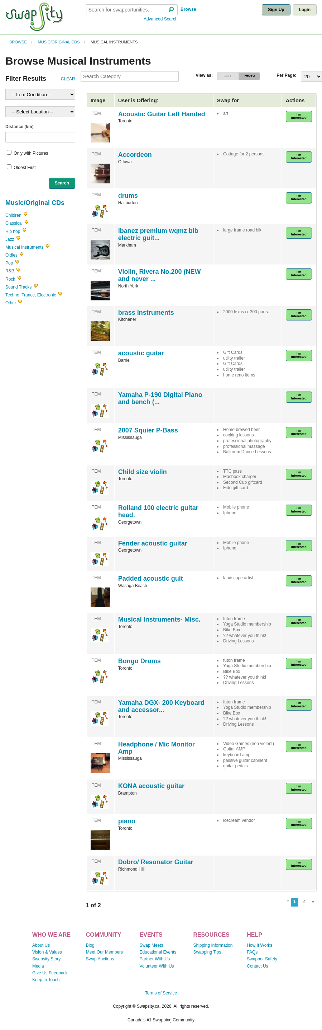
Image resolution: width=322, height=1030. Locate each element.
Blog (90, 945)
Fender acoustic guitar (152, 543)
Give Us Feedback (50, 972)
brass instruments (146, 312)
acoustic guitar (141, 353)
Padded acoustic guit (150, 578)
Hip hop (12, 231)
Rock (10, 279)
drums (128, 195)
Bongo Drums (139, 661)
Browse (188, 9)
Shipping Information (212, 945)
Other (10, 302)
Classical (14, 223)
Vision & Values (47, 952)
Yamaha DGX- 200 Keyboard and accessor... (161, 706)
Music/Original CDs (59, 42)
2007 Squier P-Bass (148, 430)
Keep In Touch (46, 979)
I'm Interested (299, 116)
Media (38, 966)
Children (13, 215)
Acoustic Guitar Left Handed (161, 114)
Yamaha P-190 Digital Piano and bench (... (160, 398)
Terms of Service (161, 993)
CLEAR (68, 78)
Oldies (11, 255)
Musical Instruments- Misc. (159, 619)
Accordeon (135, 154)
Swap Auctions (100, 958)
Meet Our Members (104, 952)
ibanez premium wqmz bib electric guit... (158, 234)
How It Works (259, 945)
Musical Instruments (114, 42)
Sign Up (276, 9)
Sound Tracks (18, 287)
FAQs (252, 952)
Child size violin (142, 472)
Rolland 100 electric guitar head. (158, 511)
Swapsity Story (46, 958)
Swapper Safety (262, 958)
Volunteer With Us (157, 966)
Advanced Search (161, 19)
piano (126, 821)
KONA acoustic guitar (151, 786)
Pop (9, 263)
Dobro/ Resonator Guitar (155, 862)
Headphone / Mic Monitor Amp (156, 748)
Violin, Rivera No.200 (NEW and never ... (159, 275)
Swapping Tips (207, 952)
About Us (41, 945)
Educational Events (158, 952)
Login (305, 9)
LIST (228, 76)
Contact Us (257, 966)
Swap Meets (151, 945)
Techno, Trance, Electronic (30, 295)
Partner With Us (155, 958)
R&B (9, 270)
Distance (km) (19, 126)
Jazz (9, 239)
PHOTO (249, 76)
